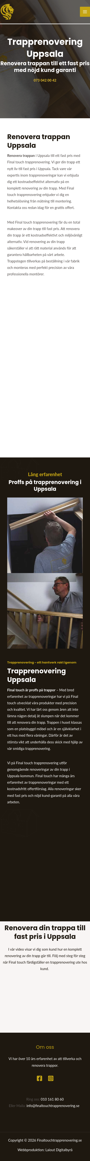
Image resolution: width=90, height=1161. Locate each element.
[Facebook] (39, 1078)
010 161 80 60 (52, 1099)
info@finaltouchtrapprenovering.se (53, 1106)
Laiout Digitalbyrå (58, 1150)
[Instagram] (51, 1078)
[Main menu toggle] (85, 12)
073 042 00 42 (45, 80)
